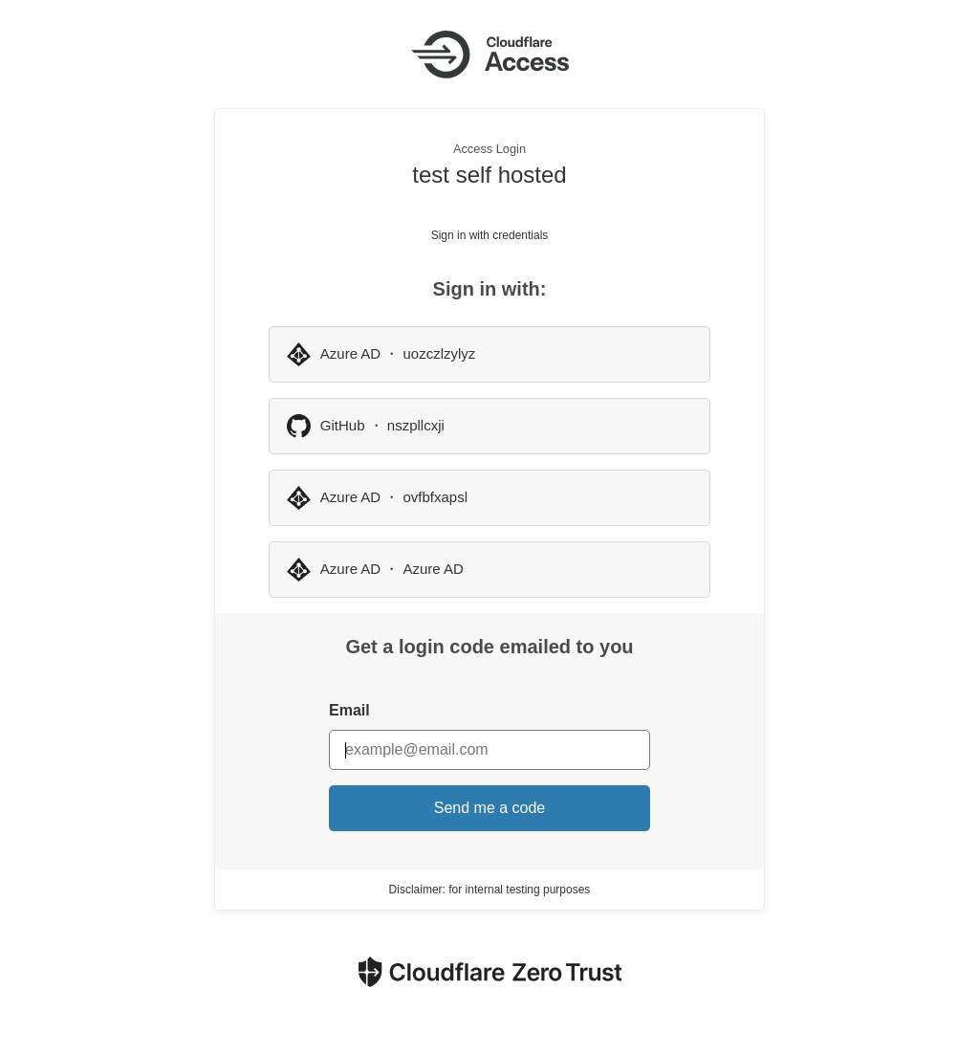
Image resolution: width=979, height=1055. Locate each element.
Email (349, 710)
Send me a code (490, 808)
